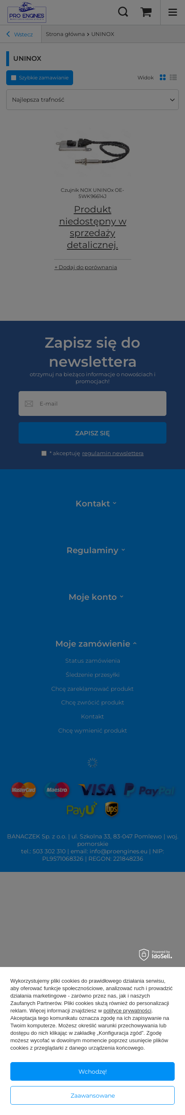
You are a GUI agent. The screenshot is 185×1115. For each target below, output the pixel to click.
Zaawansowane (93, 1095)
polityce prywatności (127, 1011)
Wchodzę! (92, 1071)
